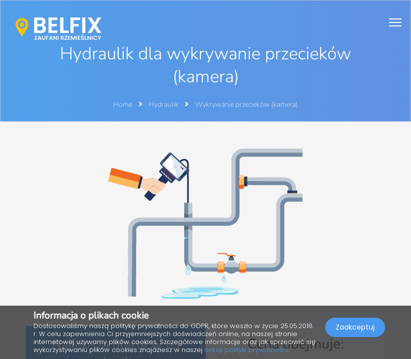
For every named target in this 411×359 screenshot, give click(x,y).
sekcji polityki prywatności (246, 350)
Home (122, 104)
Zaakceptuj (355, 327)
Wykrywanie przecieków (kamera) (246, 104)
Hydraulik (164, 104)
